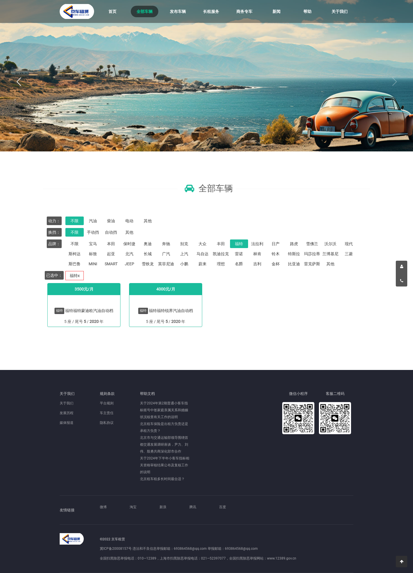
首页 (112, 11)
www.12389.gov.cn (281, 558)
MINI (93, 264)
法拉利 (257, 243)
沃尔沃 (330, 243)
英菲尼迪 (166, 264)
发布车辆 (178, 11)
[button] (18, 82)
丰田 (221, 243)
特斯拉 (294, 254)
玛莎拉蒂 (312, 254)
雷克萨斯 (312, 264)
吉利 (257, 264)
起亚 (111, 254)
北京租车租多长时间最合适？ (162, 479)
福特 (239, 243)
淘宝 (133, 507)
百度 (222, 507)
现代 (349, 243)
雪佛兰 (312, 243)
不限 (75, 221)
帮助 (307, 11)
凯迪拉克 (221, 254)
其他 (148, 221)
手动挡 (93, 232)
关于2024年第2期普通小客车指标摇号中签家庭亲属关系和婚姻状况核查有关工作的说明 (164, 410)
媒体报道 (66, 423)
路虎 (294, 243)
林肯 (257, 254)
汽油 (93, 221)
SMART (111, 264)
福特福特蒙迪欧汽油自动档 (89, 310)
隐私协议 (107, 423)
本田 (111, 243)
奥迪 (148, 243)
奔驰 (166, 243)
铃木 (276, 254)
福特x (75, 275)
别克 (184, 243)
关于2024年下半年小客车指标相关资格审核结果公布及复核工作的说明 (164, 465)
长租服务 (211, 11)
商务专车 (244, 11)
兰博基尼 (330, 254)
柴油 (111, 221)
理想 (221, 264)
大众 (202, 243)
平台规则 (107, 403)
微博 (103, 507)
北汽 (129, 254)
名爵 (239, 264)
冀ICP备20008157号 (116, 549)
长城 (148, 254)
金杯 (276, 264)
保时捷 (129, 243)
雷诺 (239, 254)
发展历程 (66, 413)
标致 (93, 254)
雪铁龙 (148, 264)
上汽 (184, 254)
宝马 (93, 243)
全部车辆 (145, 11)
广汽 (166, 254)
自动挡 (111, 232)
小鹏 (184, 264)
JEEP (129, 264)
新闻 (276, 11)
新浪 (162, 507)
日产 (276, 243)
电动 (129, 221)
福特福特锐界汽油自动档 (171, 310)
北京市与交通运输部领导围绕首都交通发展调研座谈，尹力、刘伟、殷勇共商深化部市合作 (164, 444)
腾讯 (192, 507)
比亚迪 (294, 264)
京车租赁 (77, 11)
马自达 (202, 254)
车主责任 (107, 413)
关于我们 (340, 11)
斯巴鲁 (75, 264)
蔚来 (202, 264)
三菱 (349, 254)
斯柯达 (75, 254)
